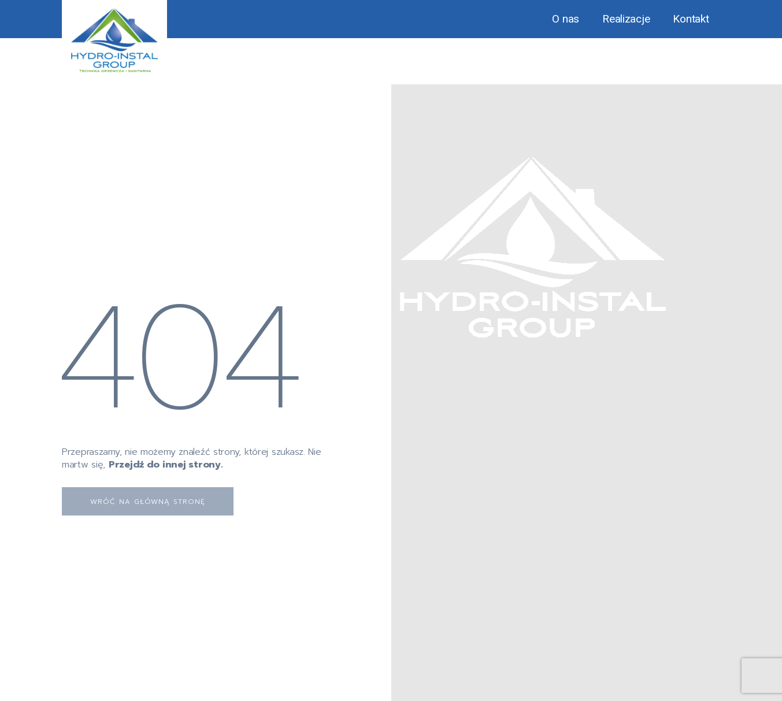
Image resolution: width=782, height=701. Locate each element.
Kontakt (691, 18)
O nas (565, 18)
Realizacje (626, 18)
